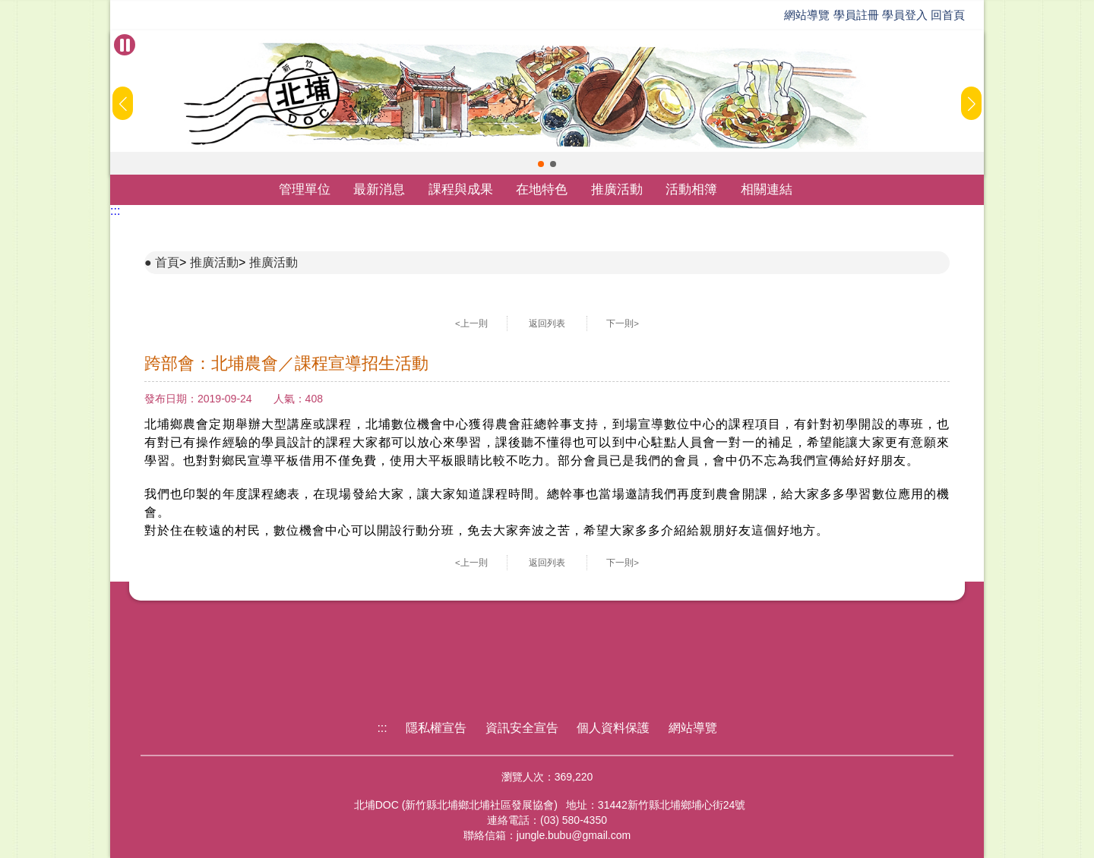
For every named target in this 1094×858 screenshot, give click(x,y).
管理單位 (304, 189)
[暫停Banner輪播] (124, 44)
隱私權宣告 (436, 727)
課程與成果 (460, 189)
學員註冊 (856, 14)
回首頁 (948, 14)
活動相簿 (691, 189)
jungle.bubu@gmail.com (574, 835)
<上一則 (471, 323)
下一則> (622, 323)
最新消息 (379, 189)
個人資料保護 (613, 727)
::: (115, 210)
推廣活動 (617, 189)
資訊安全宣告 (521, 727)
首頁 (167, 262)
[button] (541, 164)
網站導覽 (807, 14)
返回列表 (547, 323)
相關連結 (766, 189)
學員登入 (905, 14)
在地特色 (542, 189)
